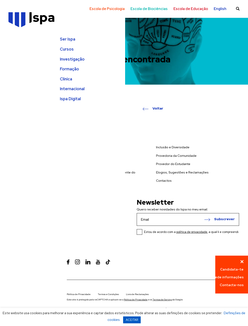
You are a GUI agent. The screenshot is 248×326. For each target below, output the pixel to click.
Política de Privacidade (79, 294)
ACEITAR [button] (132, 320)
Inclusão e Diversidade (172, 147)
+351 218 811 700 (79, 232)
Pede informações (228, 277)
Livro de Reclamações (137, 294)
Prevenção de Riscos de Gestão (91, 185)
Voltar (157, 108)
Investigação (21, 63)
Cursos (16, 53)
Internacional (21, 93)
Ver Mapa (84, 224)
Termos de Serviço (162, 299)
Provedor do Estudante (173, 164)
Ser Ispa (16, 43)
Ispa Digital (19, 103)
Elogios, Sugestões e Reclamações (182, 172)
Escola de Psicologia (107, 8)
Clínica (15, 83)
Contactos (164, 181)
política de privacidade (191, 232)
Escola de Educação (190, 8)
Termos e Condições (108, 294)
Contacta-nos (232, 285)
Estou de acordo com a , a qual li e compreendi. (191, 232)
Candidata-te (232, 269)
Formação (18, 73)
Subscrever (224, 219)
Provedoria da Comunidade (176, 156)
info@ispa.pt (76, 244)
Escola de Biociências (149, 8)
